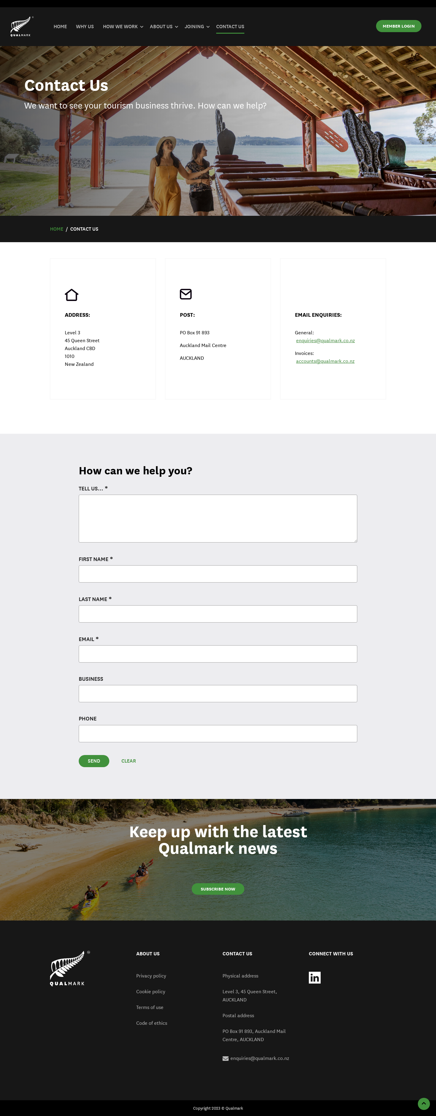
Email (86, 639)
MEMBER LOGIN (399, 26)
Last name (93, 599)
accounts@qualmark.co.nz (325, 361)
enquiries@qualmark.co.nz (325, 340)
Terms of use (150, 1007)
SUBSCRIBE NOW (218, 889)
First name (93, 559)
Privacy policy (151, 976)
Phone (88, 718)
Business (91, 679)
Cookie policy (150, 991)
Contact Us (84, 229)
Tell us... (91, 488)
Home (56, 229)
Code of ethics (151, 1023)
